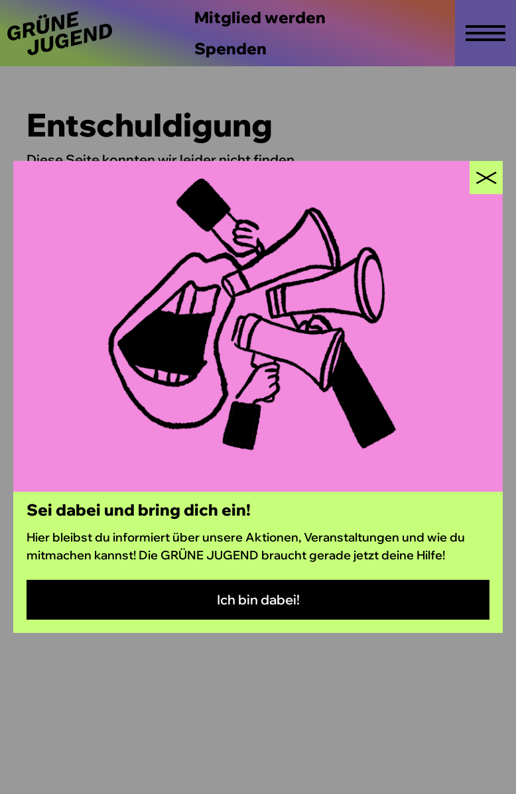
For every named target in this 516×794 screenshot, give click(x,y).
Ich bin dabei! (258, 599)
